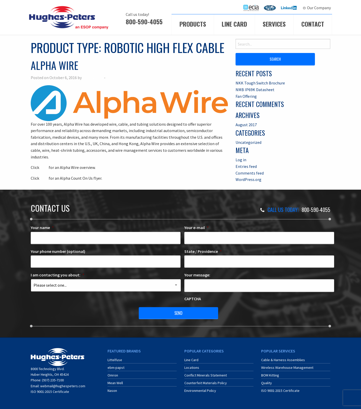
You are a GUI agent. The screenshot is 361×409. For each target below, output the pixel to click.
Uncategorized (248, 142)
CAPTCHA (192, 298)
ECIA (253, 7)
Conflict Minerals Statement (205, 375)
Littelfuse (115, 360)
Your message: (197, 274)
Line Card (234, 23)
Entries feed (246, 166)
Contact (312, 23)
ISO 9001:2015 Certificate (50, 391)
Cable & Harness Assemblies (283, 360)
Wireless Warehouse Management (287, 367)
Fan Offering (246, 96)
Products (192, 23)
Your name (42, 227)
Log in (241, 159)
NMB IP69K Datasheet (255, 89)
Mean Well (115, 383)
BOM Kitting (270, 375)
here (44, 167)
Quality (266, 383)
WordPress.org (248, 179)
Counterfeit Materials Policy (205, 383)
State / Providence (203, 251)
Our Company (319, 7)
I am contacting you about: (57, 274)
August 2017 (246, 124)
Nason (112, 390)
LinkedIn (289, 7)
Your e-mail (196, 227)
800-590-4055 (144, 21)
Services (274, 23)
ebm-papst (116, 367)
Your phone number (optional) (58, 251)
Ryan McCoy (92, 77)
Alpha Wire (54, 65)
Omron (113, 375)
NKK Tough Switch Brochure (260, 82)
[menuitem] (251, 7)
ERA (271, 7)
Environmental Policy (200, 390)
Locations (191, 367)
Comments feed (250, 173)
